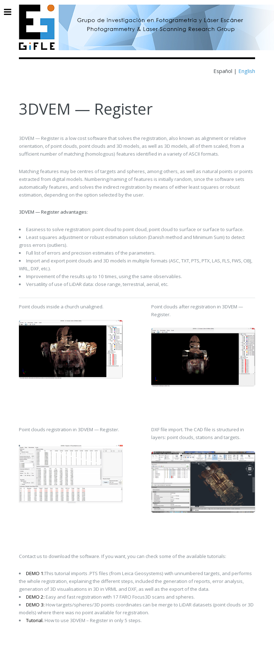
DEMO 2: (35, 597)
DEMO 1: (35, 573)
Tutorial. (35, 620)
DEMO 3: (35, 604)
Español (223, 70)
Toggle (11, 12)
